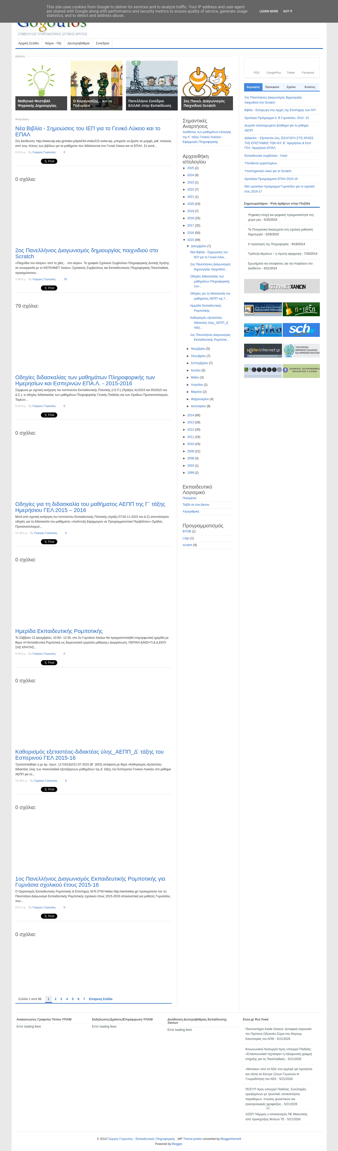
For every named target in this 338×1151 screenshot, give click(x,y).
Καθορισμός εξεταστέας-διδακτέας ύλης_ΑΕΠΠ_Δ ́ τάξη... (209, 322)
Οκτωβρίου (198, 356)
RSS (256, 72)
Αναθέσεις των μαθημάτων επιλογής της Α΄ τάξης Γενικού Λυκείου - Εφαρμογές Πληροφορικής (207, 137)
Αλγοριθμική (191, 511)
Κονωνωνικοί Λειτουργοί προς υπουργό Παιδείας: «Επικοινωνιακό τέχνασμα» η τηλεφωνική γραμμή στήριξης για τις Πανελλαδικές (278, 1054)
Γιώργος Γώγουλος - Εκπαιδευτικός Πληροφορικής (142, 1139)
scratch (188, 545)
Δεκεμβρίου (199, 246)
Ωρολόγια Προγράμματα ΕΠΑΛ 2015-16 (271, 179)
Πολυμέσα (189, 498)
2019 (191, 211)
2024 (191, 175)
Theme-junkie (192, 1139)
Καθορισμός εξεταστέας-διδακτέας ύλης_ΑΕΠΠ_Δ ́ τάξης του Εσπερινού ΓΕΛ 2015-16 (89, 755)
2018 (191, 218)
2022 (191, 189)
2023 (191, 182)
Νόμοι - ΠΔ (53, 44)
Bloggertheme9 (231, 1139)
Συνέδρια (102, 43)
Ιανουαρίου (199, 406)
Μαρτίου (197, 392)
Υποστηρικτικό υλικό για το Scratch (268, 171)
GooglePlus (274, 72)
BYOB (187, 531)
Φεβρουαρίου (200, 399)
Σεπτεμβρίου (200, 363)
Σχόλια (291, 86)
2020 (191, 204)
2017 (191, 225)
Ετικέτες (310, 86)
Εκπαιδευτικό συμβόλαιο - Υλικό (266, 155)
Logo (186, 538)
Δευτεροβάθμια (78, 44)
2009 (191, 451)
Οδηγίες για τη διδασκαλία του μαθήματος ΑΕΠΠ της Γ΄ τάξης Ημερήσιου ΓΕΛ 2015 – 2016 (90, 507)
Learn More (268, 11)
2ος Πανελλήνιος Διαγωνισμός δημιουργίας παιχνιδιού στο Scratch (86, 253)
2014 (191, 415)
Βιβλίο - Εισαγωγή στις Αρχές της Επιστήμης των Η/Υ (280, 110)
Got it (288, 11)
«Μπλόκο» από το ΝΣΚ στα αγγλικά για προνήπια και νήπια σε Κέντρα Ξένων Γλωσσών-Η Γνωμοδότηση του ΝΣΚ (278, 1074)
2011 (191, 437)
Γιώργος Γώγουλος (44, 152)
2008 (191, 458)
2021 (191, 197)
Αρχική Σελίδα (28, 43)
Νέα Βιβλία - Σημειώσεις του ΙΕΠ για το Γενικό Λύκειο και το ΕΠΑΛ (88, 131)
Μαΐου (195, 377)
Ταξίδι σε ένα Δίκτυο (196, 504)
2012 (191, 429)
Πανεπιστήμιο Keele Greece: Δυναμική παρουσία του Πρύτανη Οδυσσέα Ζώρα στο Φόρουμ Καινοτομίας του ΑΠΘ (278, 1034)
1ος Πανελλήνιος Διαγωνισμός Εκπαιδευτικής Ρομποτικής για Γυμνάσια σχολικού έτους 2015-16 (90, 882)
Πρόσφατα (272, 86)
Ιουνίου (196, 370)
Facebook (308, 72)
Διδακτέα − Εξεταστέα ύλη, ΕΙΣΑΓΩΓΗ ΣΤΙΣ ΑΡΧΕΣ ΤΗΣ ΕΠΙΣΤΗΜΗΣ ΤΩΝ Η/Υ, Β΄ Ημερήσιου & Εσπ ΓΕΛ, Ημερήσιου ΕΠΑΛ (279, 143)
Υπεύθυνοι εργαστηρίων (261, 163)
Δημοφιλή (253, 86)
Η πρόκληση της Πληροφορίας (268, 244)
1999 (191, 472)
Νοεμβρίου (198, 348)
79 (65, 279)
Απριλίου (197, 385)
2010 (191, 444)
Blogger (177, 1144)
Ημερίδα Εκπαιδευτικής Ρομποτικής (59, 631)
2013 (191, 422)
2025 (191, 168)
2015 (191, 240)
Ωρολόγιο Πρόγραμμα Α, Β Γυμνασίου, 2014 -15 (277, 118)
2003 (191, 465)
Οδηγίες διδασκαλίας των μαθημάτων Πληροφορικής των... (210, 281)
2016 (191, 233)
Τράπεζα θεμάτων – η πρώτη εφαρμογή (274, 253)
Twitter (291, 72)
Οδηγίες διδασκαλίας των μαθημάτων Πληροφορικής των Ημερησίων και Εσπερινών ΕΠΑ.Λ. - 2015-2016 (85, 380)
